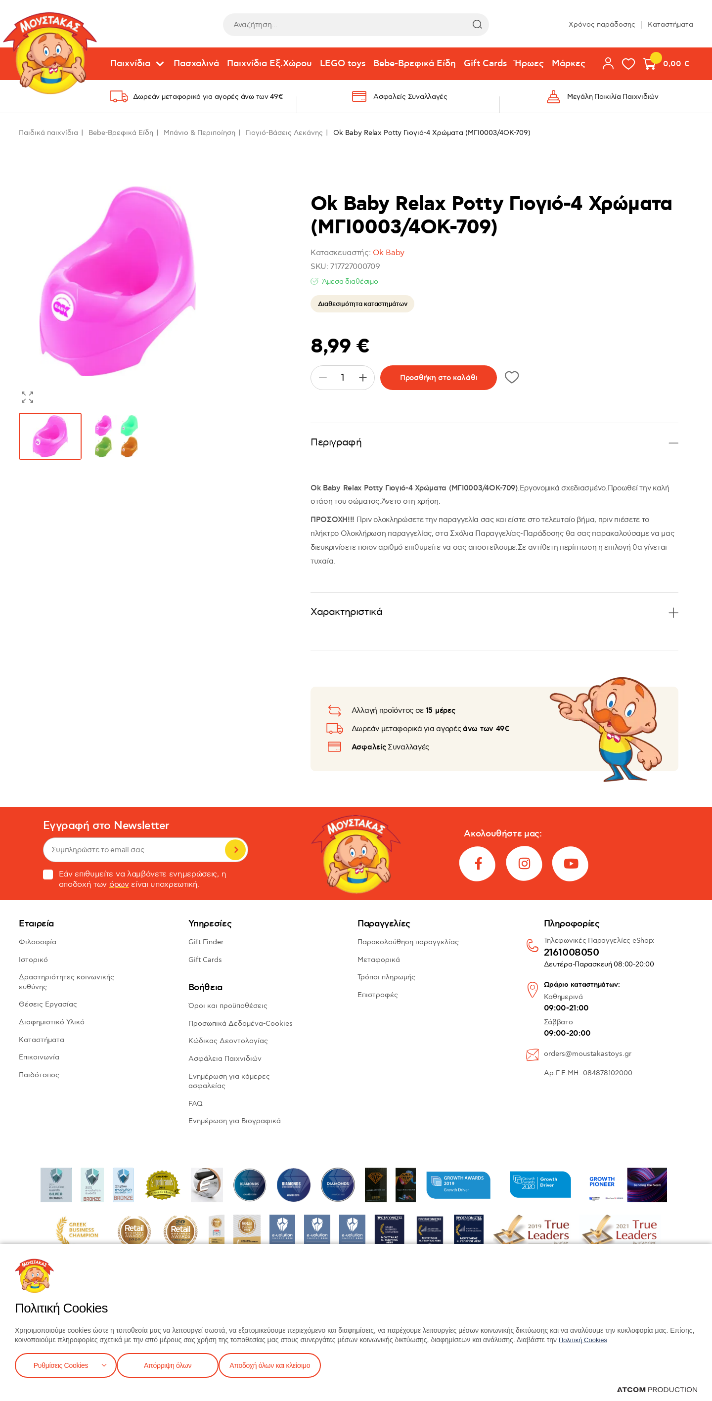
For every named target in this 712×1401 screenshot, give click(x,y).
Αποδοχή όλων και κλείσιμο (285, 1364)
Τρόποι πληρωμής (386, 977)
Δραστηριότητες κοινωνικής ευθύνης (66, 982)
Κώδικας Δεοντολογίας (228, 1041)
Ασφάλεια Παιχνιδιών (225, 1058)
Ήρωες (529, 63)
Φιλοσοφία (37, 942)
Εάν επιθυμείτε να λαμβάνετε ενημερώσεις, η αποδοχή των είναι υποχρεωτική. (134, 879)
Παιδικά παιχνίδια (48, 133)
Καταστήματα (670, 24)
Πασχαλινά (196, 63)
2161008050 (571, 953)
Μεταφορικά (378, 960)
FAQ (195, 1103)
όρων (119, 884)
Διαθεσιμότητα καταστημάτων (362, 304)
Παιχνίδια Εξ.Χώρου (269, 63)
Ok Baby (388, 253)
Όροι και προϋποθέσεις (227, 1006)
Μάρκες (568, 63)
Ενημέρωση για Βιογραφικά (234, 1121)
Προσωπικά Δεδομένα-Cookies (240, 1023)
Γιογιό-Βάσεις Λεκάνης (284, 133)
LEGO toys (342, 63)
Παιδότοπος (39, 1075)
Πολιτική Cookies (585, 1338)
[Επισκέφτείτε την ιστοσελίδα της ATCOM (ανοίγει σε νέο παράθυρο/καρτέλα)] (657, 1390)
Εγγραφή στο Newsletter (106, 825)
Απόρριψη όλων (172, 1364)
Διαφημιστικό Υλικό (52, 1022)
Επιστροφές (377, 995)
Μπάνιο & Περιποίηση (199, 133)
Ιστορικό (33, 960)
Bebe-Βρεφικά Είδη (414, 63)
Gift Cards (485, 63)
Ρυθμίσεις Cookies (61, 1364)
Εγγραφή (235, 849)
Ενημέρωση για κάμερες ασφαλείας (229, 1081)
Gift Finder (205, 942)
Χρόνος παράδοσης (602, 24)
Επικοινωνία (39, 1057)
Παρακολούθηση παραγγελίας (408, 942)
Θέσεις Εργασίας (48, 1004)
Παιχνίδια (130, 63)
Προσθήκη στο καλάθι (438, 378)
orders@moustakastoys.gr (587, 1054)
